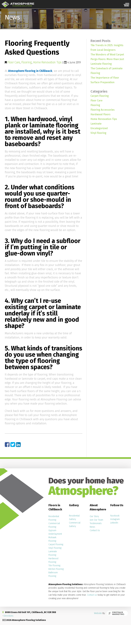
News (92, 526)
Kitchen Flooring (56, 569)
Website (99, 614)
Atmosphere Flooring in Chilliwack (30, 71)
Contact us (92, 594)
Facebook (114, 515)
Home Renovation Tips (46, 62)
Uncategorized (99, 128)
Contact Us (95, 530)
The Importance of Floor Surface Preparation (105, 80)
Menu (126, 6)
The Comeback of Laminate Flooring (107, 71)
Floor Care (13, 62)
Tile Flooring (54, 565)
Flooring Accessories (103, 109)
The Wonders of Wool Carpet (107, 54)
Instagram (115, 519)
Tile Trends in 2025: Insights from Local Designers (107, 47)
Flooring (26, 62)
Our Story (94, 516)
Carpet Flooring (100, 95)
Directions (8, 615)
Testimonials (96, 523)
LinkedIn (114, 522)
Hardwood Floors (100, 114)
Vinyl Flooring (98, 132)
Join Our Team (96, 519)
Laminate (96, 123)
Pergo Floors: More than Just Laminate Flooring (107, 61)
